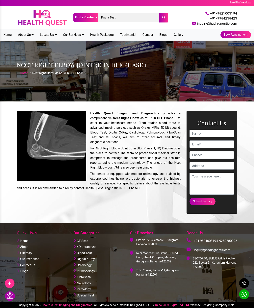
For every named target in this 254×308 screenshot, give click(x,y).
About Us (26, 34)
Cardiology (82, 265)
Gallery (178, 34)
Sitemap (24, 252)
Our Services (73, 34)
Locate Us (48, 34)
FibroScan (82, 277)
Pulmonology (84, 271)
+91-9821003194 (223, 13)
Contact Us (26, 265)
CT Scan (80, 240)
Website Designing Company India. (212, 304)
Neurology (82, 283)
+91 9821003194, (206, 240)
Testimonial (128, 34)
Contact (147, 34)
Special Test (83, 295)
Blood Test (82, 252)
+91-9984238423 (223, 18)
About (22, 247)
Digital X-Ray (84, 258)
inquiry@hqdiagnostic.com (217, 23)
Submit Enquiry (202, 201)
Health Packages (102, 34)
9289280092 (228, 240)
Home (7, 34)
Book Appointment (235, 34)
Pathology (82, 289)
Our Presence (28, 258)
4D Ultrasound (84, 247)
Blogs (163, 34)
